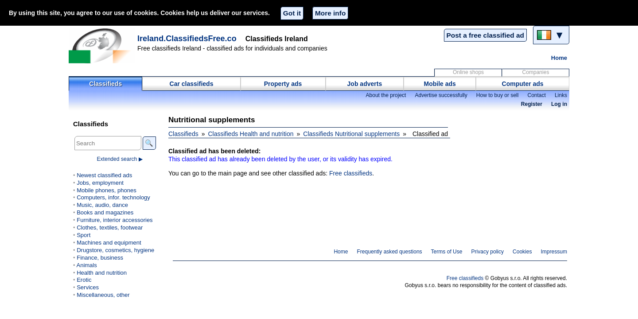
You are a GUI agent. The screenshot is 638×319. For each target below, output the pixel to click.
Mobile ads (440, 83)
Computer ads (523, 83)
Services (88, 287)
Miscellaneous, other (103, 295)
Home (559, 57)
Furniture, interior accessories (114, 220)
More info (330, 13)
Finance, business (100, 257)
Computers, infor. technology (113, 197)
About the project (386, 95)
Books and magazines (105, 212)
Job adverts (364, 83)
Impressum (554, 252)
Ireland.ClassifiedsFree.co (187, 38)
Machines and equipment (109, 242)
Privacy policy (487, 252)
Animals (86, 265)
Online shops (468, 72)
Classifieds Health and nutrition (251, 133)
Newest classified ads (104, 175)
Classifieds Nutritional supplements (351, 133)
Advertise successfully (441, 95)
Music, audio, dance (102, 205)
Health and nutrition (102, 272)
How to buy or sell (497, 95)
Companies (535, 72)
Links (561, 95)
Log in (559, 104)
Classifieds (105, 83)
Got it (292, 13)
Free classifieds (350, 173)
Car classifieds (192, 83)
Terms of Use (447, 252)
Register (531, 104)
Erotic (84, 279)
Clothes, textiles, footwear (110, 227)
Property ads (283, 83)
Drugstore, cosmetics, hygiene (115, 250)
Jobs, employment (100, 182)
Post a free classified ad (485, 35)
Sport (83, 235)
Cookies (522, 252)
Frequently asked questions (389, 252)
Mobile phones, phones (106, 190)
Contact (536, 95)
